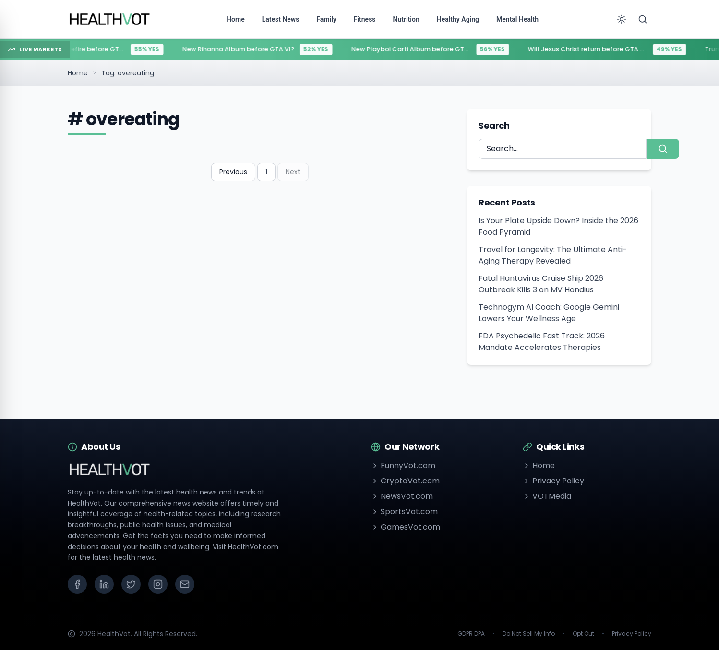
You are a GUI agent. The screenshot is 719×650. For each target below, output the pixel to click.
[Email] (184, 584)
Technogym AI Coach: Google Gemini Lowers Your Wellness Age (549, 312)
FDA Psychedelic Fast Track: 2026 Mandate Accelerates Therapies (542, 341)
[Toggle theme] (621, 19)
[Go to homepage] (110, 19)
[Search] (642, 19)
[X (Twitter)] (131, 584)
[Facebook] (77, 584)
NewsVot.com (402, 496)
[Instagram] (158, 584)
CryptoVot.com (405, 480)
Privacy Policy (553, 480)
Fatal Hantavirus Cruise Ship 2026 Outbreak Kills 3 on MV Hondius (541, 284)
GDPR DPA (471, 634)
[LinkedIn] (104, 584)
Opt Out (583, 634)
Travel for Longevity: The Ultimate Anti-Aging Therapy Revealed (553, 255)
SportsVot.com (404, 511)
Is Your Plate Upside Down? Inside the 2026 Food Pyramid (558, 226)
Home (78, 73)
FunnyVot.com (403, 465)
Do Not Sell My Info (529, 634)
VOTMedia (547, 496)
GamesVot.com (405, 526)
